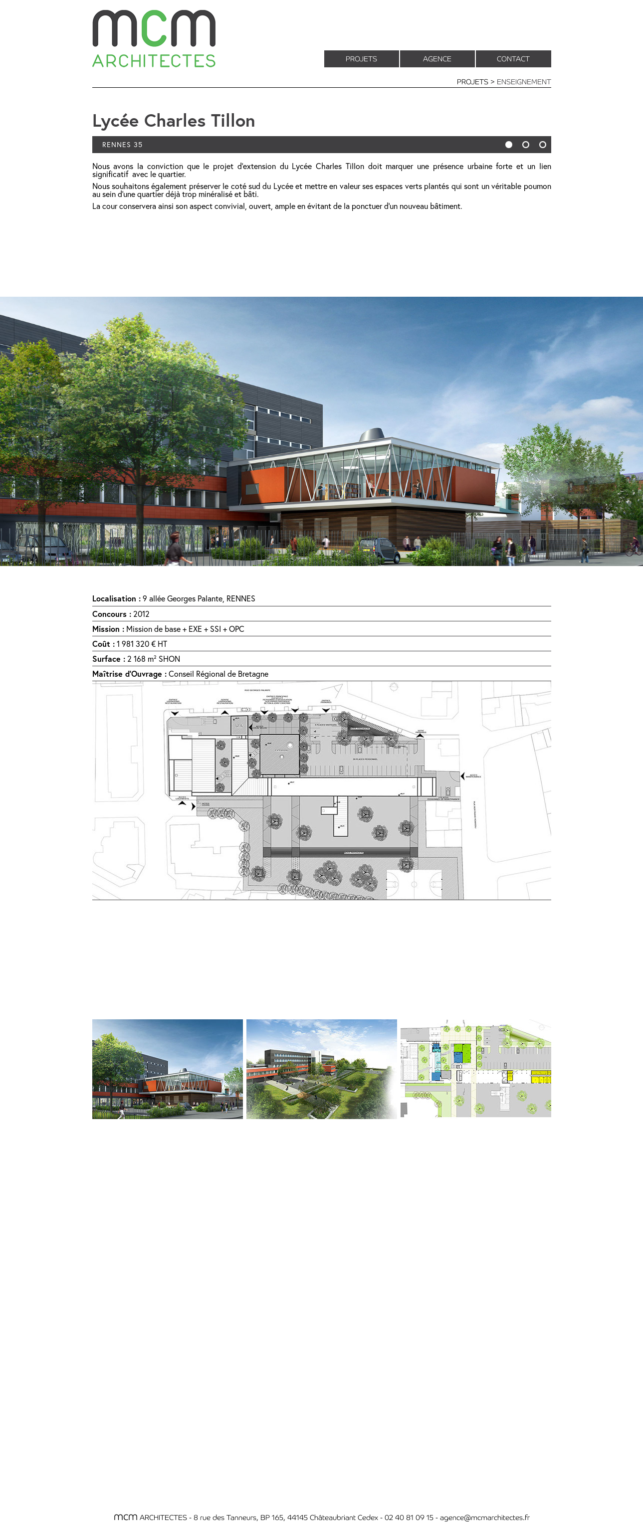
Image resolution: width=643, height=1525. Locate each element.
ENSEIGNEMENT (524, 81)
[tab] (167, 1069)
